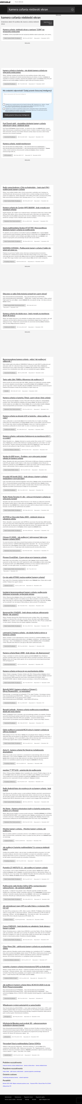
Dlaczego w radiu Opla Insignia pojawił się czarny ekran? (25, 294)
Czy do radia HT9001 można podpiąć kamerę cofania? (24, 577)
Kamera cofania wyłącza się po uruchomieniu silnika (23, 671)
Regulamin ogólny (40, 1097)
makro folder (6, 1071)
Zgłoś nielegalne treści (44, 1099)
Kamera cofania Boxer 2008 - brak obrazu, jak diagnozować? (26, 653)
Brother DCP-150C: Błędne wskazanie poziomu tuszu (16, 1083)
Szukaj (72, 9)
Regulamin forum (28, 1097)
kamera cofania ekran (29, 1065)
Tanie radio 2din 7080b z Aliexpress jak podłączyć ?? (23, 379)
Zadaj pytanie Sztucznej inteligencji (17, 115)
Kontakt (34, 1099)
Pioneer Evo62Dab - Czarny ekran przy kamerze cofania (25, 557)
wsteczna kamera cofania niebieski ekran (13, 1065)
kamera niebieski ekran (41, 1065)
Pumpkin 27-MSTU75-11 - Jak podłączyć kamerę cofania (25, 868)
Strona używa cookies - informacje (13, 1099)
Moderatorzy (18, 1097)
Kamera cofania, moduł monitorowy (17, 144)
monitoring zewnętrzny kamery (10, 1077)
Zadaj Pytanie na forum (48, 23)
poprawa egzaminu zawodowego (32, 1071)
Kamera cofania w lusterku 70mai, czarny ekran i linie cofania (26, 398)
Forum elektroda (19, 2)
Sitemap (27, 1099)
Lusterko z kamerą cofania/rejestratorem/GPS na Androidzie (26, 967)
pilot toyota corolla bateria (16, 1071)
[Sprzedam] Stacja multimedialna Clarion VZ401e (22, 1043)
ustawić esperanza (23, 1077)
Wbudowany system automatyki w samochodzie (22, 1005)
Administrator (8, 1097)
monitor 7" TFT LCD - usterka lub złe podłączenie (22, 770)
